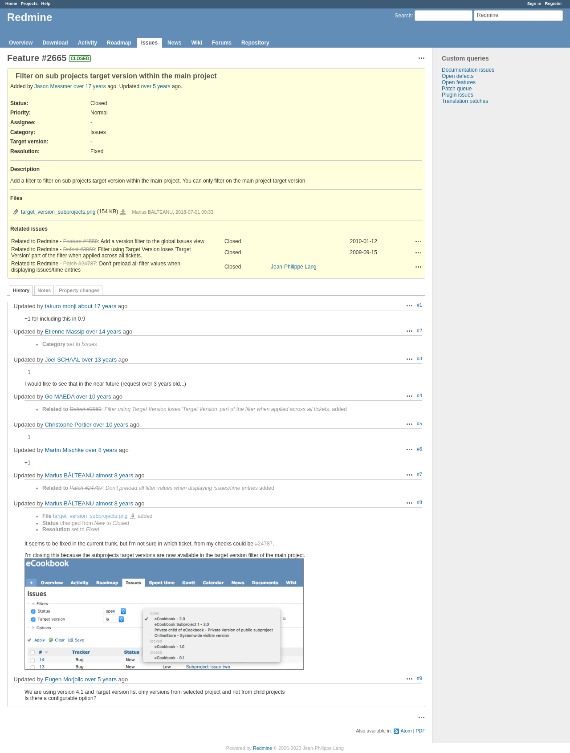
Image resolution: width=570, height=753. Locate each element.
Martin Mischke (64, 450)
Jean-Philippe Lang (294, 267)
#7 (419, 474)
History (21, 290)
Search (403, 15)
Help (46, 3)
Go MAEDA (59, 396)
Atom (405, 730)
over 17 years (89, 86)
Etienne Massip (65, 331)
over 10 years (93, 396)
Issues (149, 43)
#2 (419, 330)
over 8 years (102, 450)
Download (55, 43)
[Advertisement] (477, 244)
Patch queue (457, 88)
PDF (420, 730)
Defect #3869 (79, 249)
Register (553, 3)
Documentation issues (468, 70)
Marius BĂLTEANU (69, 475)
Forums (222, 43)
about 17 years (97, 306)
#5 (419, 423)
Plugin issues (457, 95)
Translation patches (465, 101)
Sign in (534, 3)
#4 (419, 395)
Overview (21, 43)
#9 (419, 678)
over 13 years (99, 359)
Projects (29, 3)
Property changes (79, 290)
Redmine (262, 748)
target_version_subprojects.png (58, 212)
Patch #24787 (79, 263)
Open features (459, 82)
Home (11, 3)
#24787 (264, 544)
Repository (255, 43)
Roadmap (119, 43)
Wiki (196, 43)
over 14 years (103, 331)
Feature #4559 (80, 241)
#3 (419, 358)
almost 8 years (115, 475)
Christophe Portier (68, 424)
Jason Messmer (53, 86)
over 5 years (156, 86)
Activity (87, 43)
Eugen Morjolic (64, 679)
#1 (419, 305)
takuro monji (61, 306)
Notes (44, 290)
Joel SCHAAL (62, 359)
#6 (419, 449)
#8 (419, 502)
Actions (418, 241)
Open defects (457, 76)
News (174, 43)
